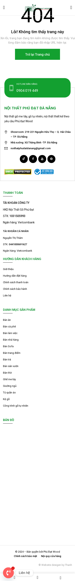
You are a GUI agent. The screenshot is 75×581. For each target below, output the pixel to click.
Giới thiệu (8, 269)
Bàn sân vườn (10, 366)
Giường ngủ (9, 385)
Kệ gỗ (6, 399)
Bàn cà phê (9, 326)
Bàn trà (7, 359)
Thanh (68, 564)
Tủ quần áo (9, 392)
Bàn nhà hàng (11, 339)
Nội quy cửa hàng (51, 556)
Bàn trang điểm (11, 352)
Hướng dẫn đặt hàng (15, 275)
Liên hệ (7, 295)
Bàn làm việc (10, 333)
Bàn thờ (7, 372)
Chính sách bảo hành (15, 288)
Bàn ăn (7, 319)
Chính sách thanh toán (15, 282)
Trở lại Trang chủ (37, 54)
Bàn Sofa (8, 346)
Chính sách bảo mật (25, 556)
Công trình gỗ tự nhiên (15, 405)
